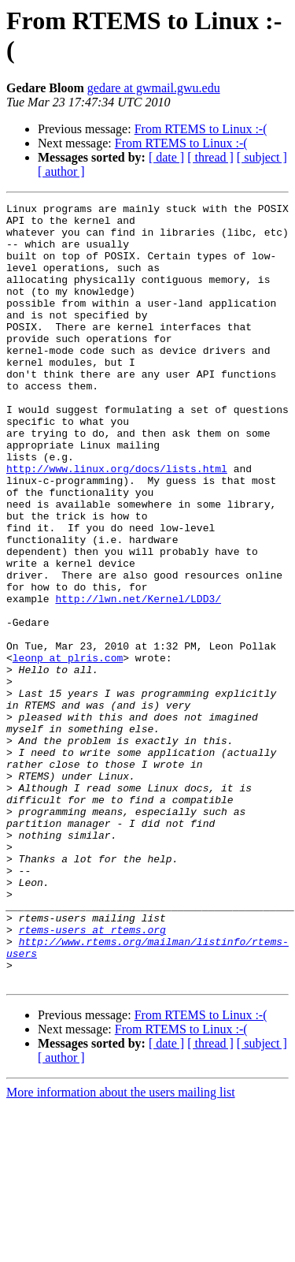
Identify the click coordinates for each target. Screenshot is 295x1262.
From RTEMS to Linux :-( (201, 129)
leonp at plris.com (68, 750)
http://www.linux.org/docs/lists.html (116, 523)
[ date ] (166, 157)
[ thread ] (210, 157)
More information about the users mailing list (120, 1248)
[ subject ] (262, 157)
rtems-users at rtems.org (92, 1076)
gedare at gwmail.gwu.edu (153, 88)
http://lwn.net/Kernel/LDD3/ (138, 679)
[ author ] (61, 171)
